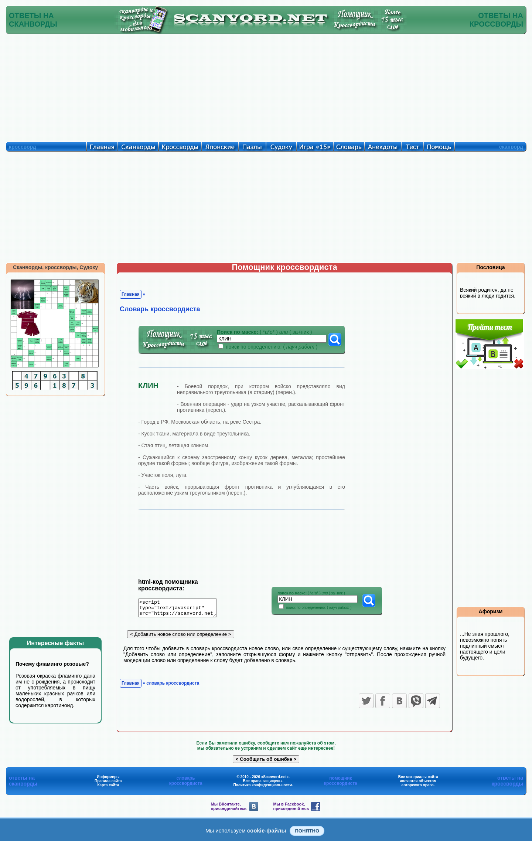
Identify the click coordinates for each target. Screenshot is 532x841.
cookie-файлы (266, 830)
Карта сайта (108, 788)
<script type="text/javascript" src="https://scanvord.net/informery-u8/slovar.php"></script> (182, 609)
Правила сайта (108, 783)
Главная (131, 294)
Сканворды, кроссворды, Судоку (55, 267)
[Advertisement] (266, 86)
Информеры (108, 779)
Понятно (307, 831)
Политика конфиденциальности (262, 788)
